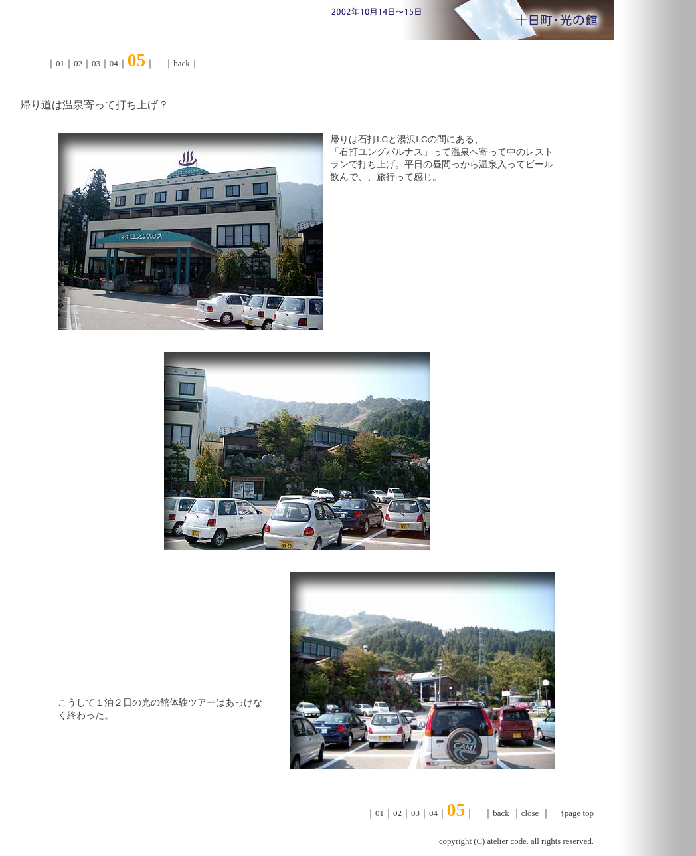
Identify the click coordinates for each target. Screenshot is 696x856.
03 (96, 63)
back (181, 63)
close (530, 813)
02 (78, 63)
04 (114, 63)
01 (60, 63)
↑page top (577, 813)
